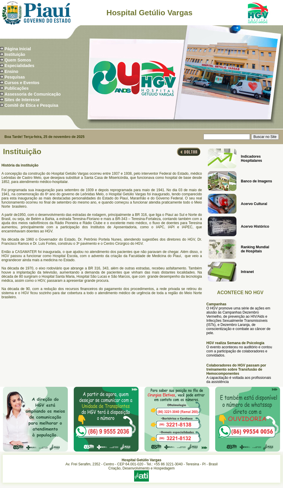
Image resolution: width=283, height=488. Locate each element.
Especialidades (19, 65)
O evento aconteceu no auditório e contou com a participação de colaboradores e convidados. (239, 351)
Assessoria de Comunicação (32, 94)
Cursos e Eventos (21, 82)
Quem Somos (17, 60)
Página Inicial (17, 48)
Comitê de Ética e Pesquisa (31, 105)
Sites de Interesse (22, 99)
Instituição (14, 54)
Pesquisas (14, 77)
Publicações (16, 88)
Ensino (11, 71)
